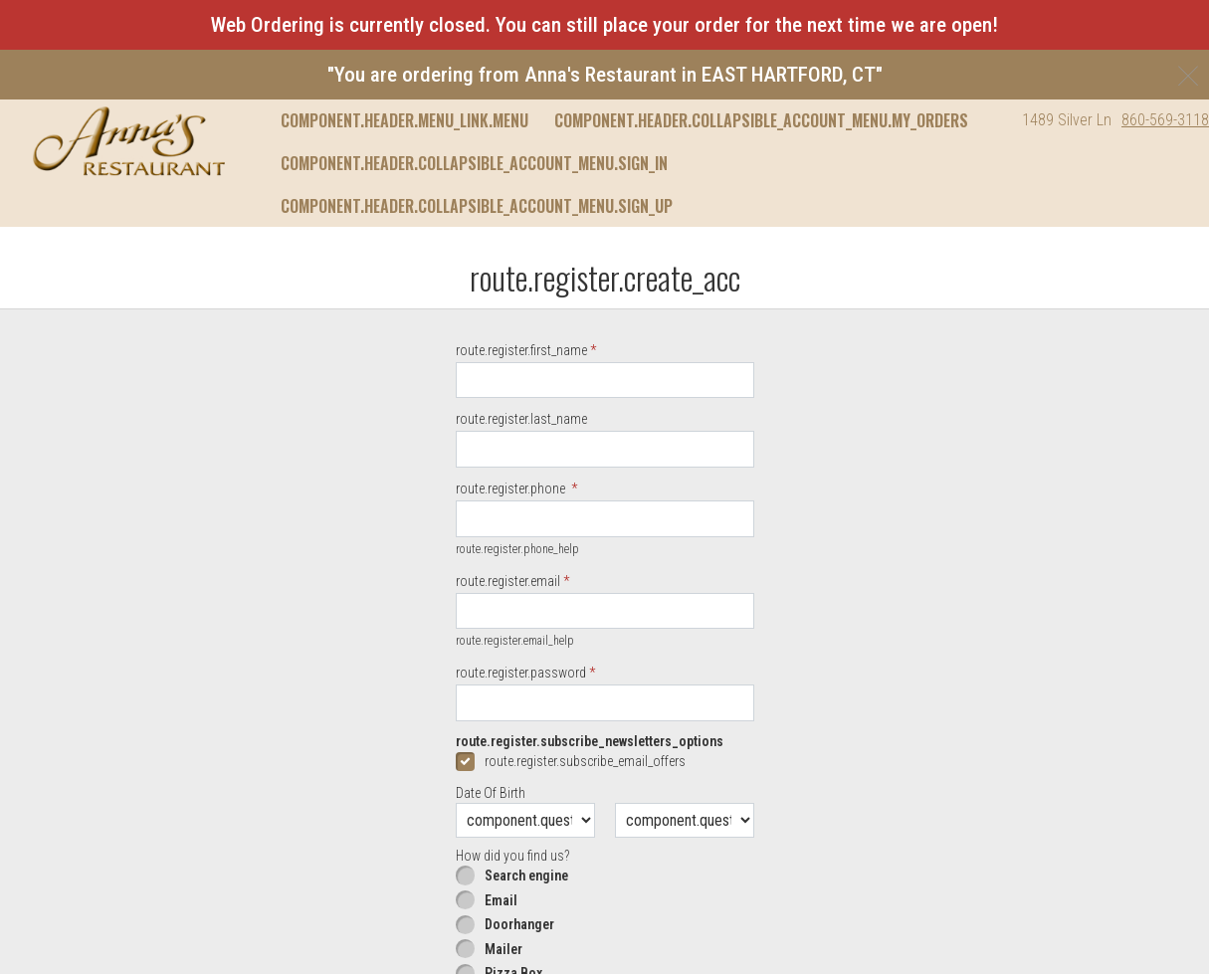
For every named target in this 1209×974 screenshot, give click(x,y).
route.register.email (508, 581)
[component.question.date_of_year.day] (684, 820)
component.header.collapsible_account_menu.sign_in (474, 163)
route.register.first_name (521, 350)
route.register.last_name (521, 419)
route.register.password (521, 673)
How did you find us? (512, 856)
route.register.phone (512, 488)
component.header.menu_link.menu (404, 120)
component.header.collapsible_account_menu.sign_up (477, 206)
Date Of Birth (490, 793)
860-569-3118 (1165, 119)
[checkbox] (605, 761)
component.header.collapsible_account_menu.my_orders (761, 120)
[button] (129, 141)
